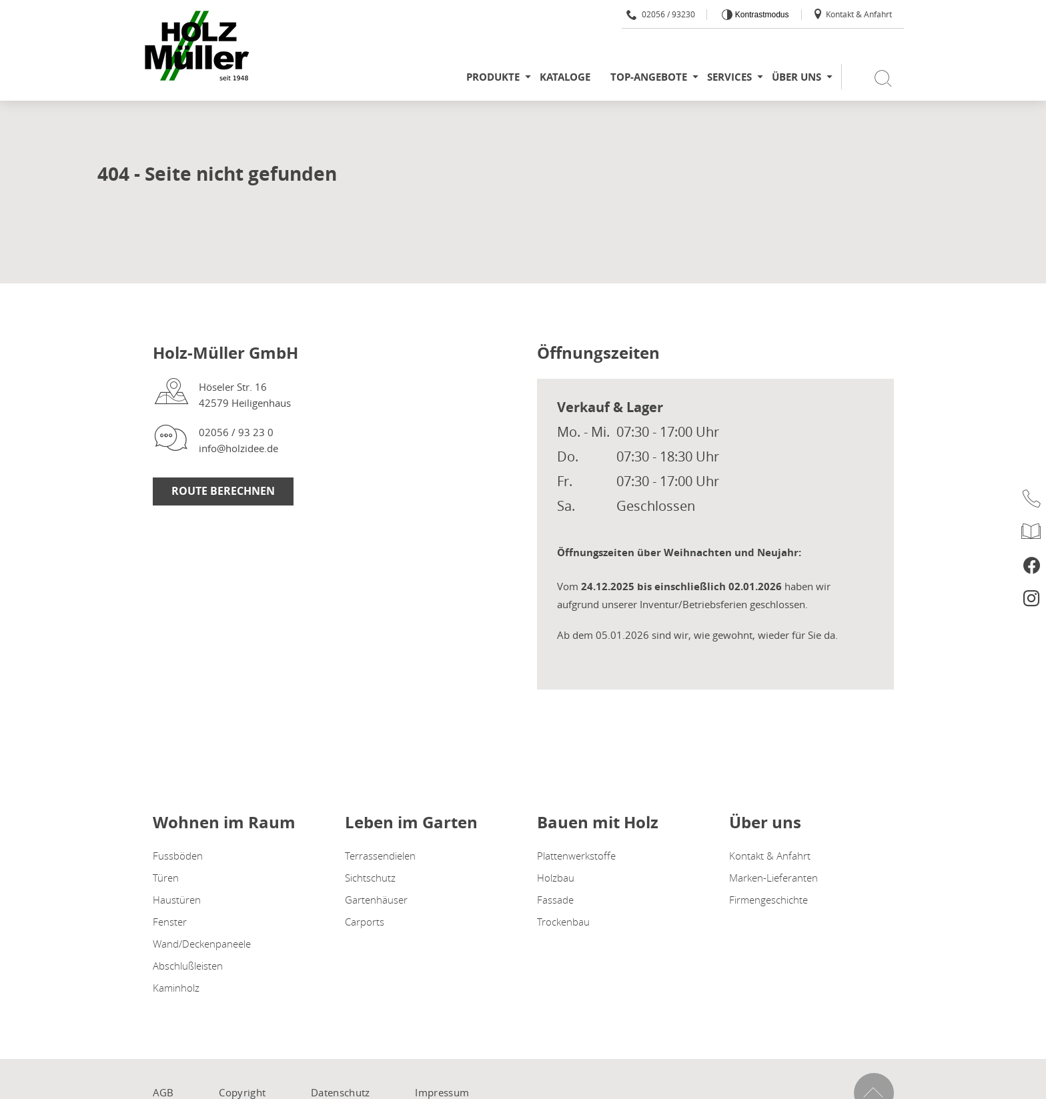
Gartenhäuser (376, 899)
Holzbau (555, 877)
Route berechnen (223, 490)
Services (729, 77)
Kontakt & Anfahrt (852, 14)
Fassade (555, 899)
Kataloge (565, 77)
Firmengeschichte (768, 899)
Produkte (493, 77)
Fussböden (178, 855)
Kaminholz (176, 987)
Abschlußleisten (188, 965)
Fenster (170, 921)
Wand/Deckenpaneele (202, 943)
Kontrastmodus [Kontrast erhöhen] (760, 14)
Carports (364, 921)
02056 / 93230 (660, 14)
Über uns (796, 77)
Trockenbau (563, 921)
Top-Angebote (648, 77)
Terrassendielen (380, 855)
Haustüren (177, 899)
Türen (166, 877)
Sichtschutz (370, 877)
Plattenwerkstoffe (576, 855)
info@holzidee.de (238, 448)
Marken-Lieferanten (773, 877)
